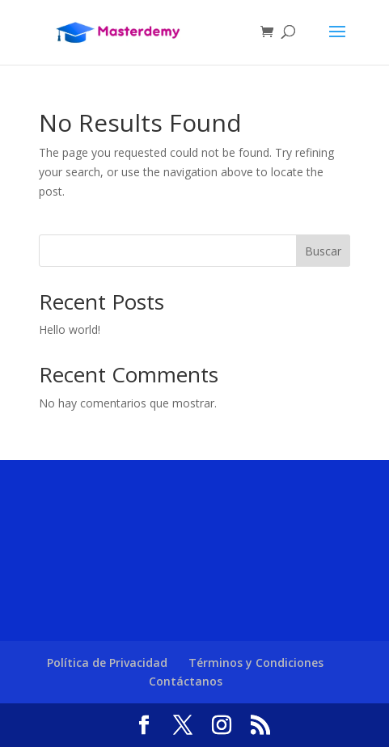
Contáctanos (185, 681)
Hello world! (69, 329)
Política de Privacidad (107, 662)
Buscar (323, 251)
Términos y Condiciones (255, 662)
